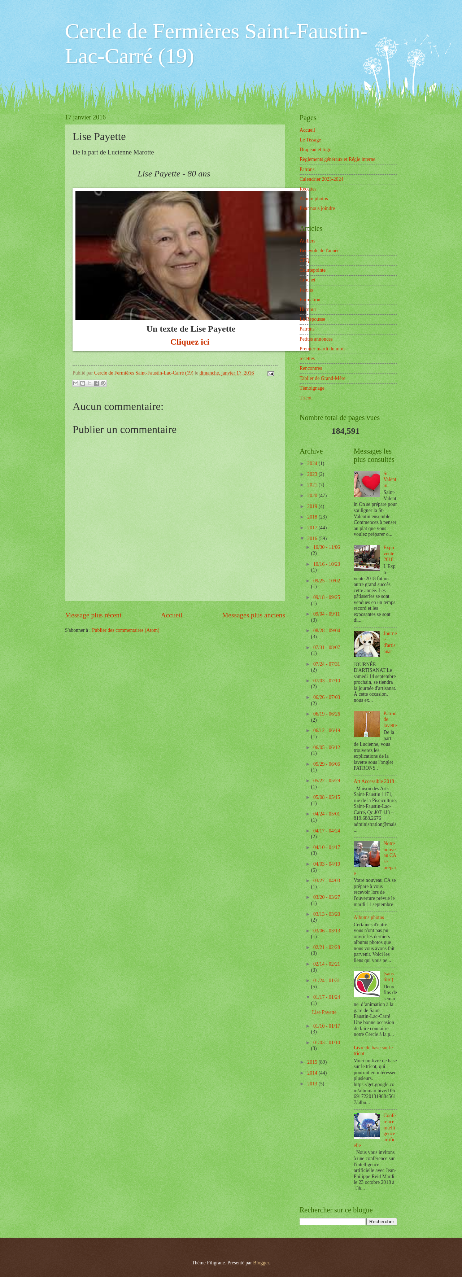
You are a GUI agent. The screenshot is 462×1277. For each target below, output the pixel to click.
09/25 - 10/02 (326, 580)
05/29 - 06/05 (326, 764)
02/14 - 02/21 (326, 964)
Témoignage (312, 388)
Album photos (314, 198)
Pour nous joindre (317, 208)
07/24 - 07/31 (326, 664)
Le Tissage (310, 140)
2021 (312, 484)
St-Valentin (390, 479)
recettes (307, 358)
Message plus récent (93, 615)
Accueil (172, 615)
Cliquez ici (191, 341)
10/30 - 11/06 (326, 547)
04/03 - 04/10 (326, 864)
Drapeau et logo (315, 149)
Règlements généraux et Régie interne (337, 159)
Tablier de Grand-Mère (322, 378)
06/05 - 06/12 (326, 747)
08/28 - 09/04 (326, 630)
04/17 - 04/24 (326, 831)
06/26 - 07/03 (326, 697)
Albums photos (369, 917)
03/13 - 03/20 (326, 914)
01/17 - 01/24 (326, 997)
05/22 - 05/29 (326, 780)
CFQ (304, 260)
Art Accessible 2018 (374, 781)
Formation (310, 299)
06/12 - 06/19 (326, 730)
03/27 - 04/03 (326, 880)
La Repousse (312, 319)
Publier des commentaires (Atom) (126, 630)
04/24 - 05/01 (326, 814)
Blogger (261, 1262)
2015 (312, 1062)
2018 (312, 517)
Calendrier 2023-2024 (321, 179)
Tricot (305, 398)
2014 (312, 1073)
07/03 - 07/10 (326, 680)
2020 (312, 495)
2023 (312, 474)
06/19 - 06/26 (326, 714)
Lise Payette (324, 1012)
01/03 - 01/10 (326, 1042)
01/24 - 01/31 (326, 980)
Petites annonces (316, 339)
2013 (312, 1083)
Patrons (307, 169)
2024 (312, 463)
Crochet (307, 280)
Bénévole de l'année (320, 250)
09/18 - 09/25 (326, 597)
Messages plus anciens (253, 615)
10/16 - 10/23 (326, 564)
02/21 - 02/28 (326, 947)
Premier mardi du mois (322, 348)
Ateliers (307, 241)
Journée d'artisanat (390, 642)
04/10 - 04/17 (326, 847)
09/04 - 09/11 (326, 614)
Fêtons (306, 290)
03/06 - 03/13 (326, 930)
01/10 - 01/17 (326, 1026)
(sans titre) (389, 977)
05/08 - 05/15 (326, 797)
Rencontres (311, 368)
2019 (312, 506)
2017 (312, 527)
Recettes (308, 189)
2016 (312, 538)
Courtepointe (313, 270)
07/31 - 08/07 (326, 647)
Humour (308, 309)
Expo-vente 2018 (390, 553)
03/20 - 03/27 (326, 897)
